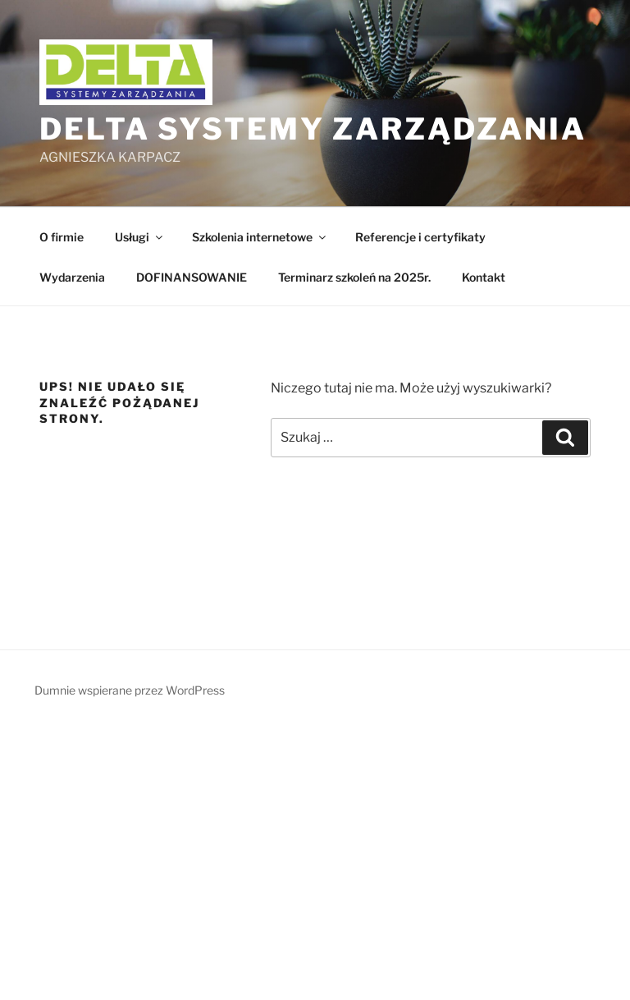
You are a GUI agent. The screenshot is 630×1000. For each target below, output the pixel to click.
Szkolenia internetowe (260, 237)
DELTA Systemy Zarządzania (313, 129)
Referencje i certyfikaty (420, 237)
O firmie (61, 237)
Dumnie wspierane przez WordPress (129, 690)
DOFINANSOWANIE (191, 277)
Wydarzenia (72, 277)
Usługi (140, 237)
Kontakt (483, 277)
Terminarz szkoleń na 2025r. (354, 277)
